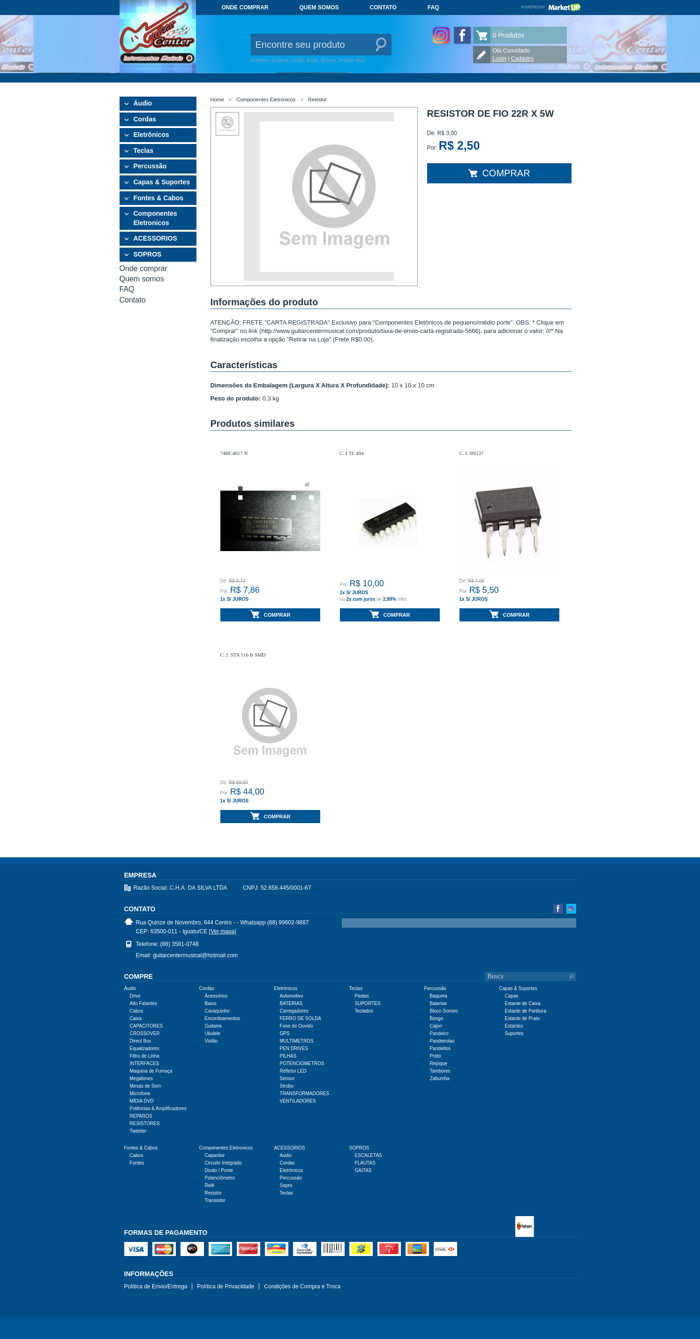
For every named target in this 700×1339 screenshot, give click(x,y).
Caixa (136, 1018)
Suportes (514, 1033)
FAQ (433, 7)
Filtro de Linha (144, 1056)
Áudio (143, 103)
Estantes (514, 1026)
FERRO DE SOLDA (300, 1018)
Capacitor (215, 1155)
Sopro (286, 1185)
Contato (383, 7)
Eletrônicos (151, 134)
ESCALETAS (368, 1155)
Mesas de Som (145, 1086)
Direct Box (140, 1041)
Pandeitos (440, 1048)
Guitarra (213, 1026)
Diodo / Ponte (219, 1170)
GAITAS (363, 1170)
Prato (435, 1056)
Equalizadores (144, 1048)
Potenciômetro (220, 1177)
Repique (438, 1063)
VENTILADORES (298, 1101)
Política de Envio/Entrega (156, 1286)
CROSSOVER (145, 1033)
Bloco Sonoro (444, 1011)
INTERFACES (144, 1063)
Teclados (364, 1011)
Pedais (362, 996)
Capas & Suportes (162, 182)
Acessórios (216, 996)
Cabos (136, 1011)
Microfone (140, 1093)
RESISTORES (145, 1123)
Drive (135, 996)
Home (217, 99)
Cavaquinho (217, 1011)
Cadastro (522, 58)
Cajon (436, 1026)
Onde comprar (245, 7)
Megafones (141, 1078)
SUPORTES (368, 1003)
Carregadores (294, 1011)
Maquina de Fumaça (151, 1071)
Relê (210, 1185)
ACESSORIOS (155, 238)
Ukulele (212, 1033)
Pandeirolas (442, 1041)
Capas (512, 996)
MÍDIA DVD (142, 1101)
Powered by (550, 7)
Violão (211, 1041)
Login (499, 58)
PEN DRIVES (294, 1048)
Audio (286, 1155)
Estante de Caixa (523, 1003)
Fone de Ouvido (296, 1026)
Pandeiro (439, 1033)
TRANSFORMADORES (305, 1093)
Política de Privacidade (225, 1286)
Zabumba (440, 1078)
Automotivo (291, 996)
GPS (285, 1033)
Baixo (211, 1003)
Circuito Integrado (223, 1162)
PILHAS (288, 1056)
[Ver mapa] (222, 931)
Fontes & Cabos (159, 198)
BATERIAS (291, 1003)
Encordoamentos (223, 1018)
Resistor (317, 99)
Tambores (440, 1071)
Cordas (145, 119)
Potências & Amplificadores (158, 1108)
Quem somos (319, 7)
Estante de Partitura (525, 1011)
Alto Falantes (143, 1003)
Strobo (287, 1086)
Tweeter (138, 1131)
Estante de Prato (522, 1018)
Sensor (287, 1078)
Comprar (499, 173)
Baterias (438, 1003)
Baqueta (438, 996)
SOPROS (148, 254)
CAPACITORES (146, 1026)
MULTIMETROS (297, 1041)
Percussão (150, 166)
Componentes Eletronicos (155, 218)
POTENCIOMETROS (302, 1063)
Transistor (215, 1200)
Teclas (144, 150)
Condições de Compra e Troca (302, 1286)
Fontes (137, 1162)
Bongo (437, 1018)
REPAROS (141, 1116)
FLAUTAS (365, 1162)
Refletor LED (293, 1071)
